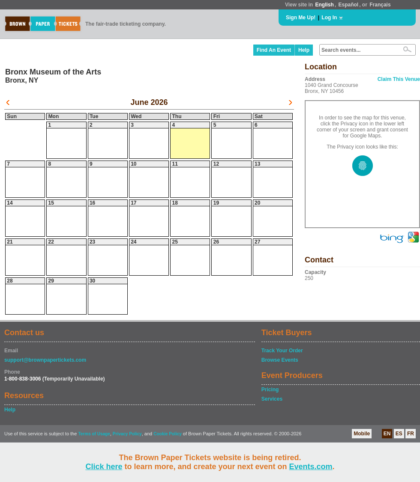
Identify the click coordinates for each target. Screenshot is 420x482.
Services (271, 399)
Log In (329, 18)
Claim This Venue (399, 79)
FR (410, 434)
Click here (103, 466)
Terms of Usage (94, 433)
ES (399, 434)
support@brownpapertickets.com (45, 360)
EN (387, 434)
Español (349, 5)
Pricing (270, 390)
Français (379, 5)
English (324, 5)
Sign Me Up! (300, 18)
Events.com (311, 466)
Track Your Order (282, 351)
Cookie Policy (167, 433)
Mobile (362, 434)
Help (303, 50)
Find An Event (274, 50)
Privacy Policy (127, 433)
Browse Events (279, 360)
